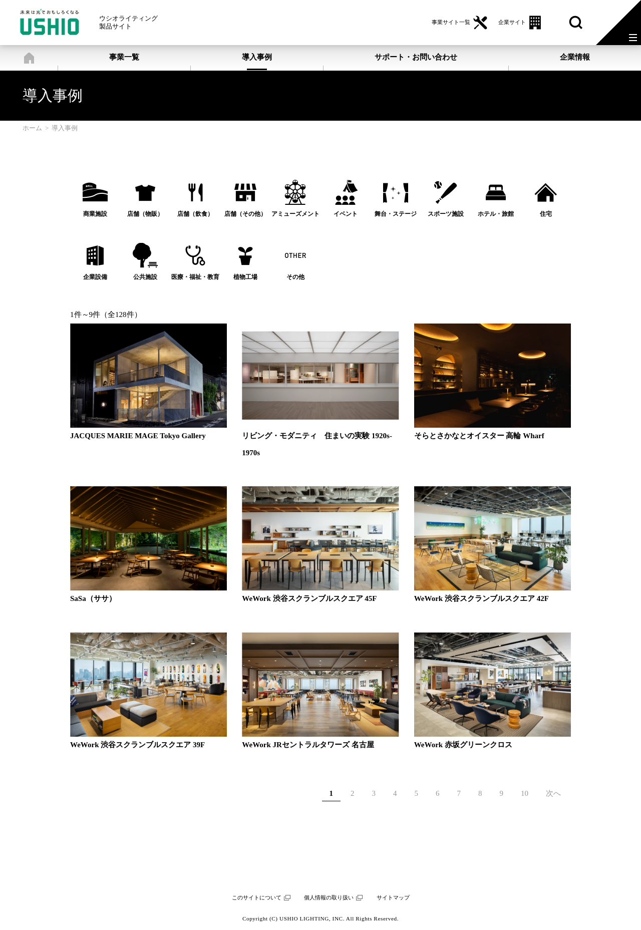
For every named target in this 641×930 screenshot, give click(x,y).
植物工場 (245, 276)
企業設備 (95, 276)
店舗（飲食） (195, 213)
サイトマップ (393, 897)
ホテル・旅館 (496, 213)
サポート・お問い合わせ (416, 57)
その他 (295, 276)
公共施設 (145, 276)
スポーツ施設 (446, 213)
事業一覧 (124, 57)
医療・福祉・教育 (195, 276)
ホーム (29, 58)
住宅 (546, 213)
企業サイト (512, 22)
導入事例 (257, 57)
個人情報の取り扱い (329, 897)
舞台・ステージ (396, 213)
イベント (346, 213)
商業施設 (95, 213)
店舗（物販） (145, 213)
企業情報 (575, 57)
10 (524, 793)
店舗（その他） (245, 213)
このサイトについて (256, 897)
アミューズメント (295, 213)
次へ (553, 793)
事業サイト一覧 (451, 22)
